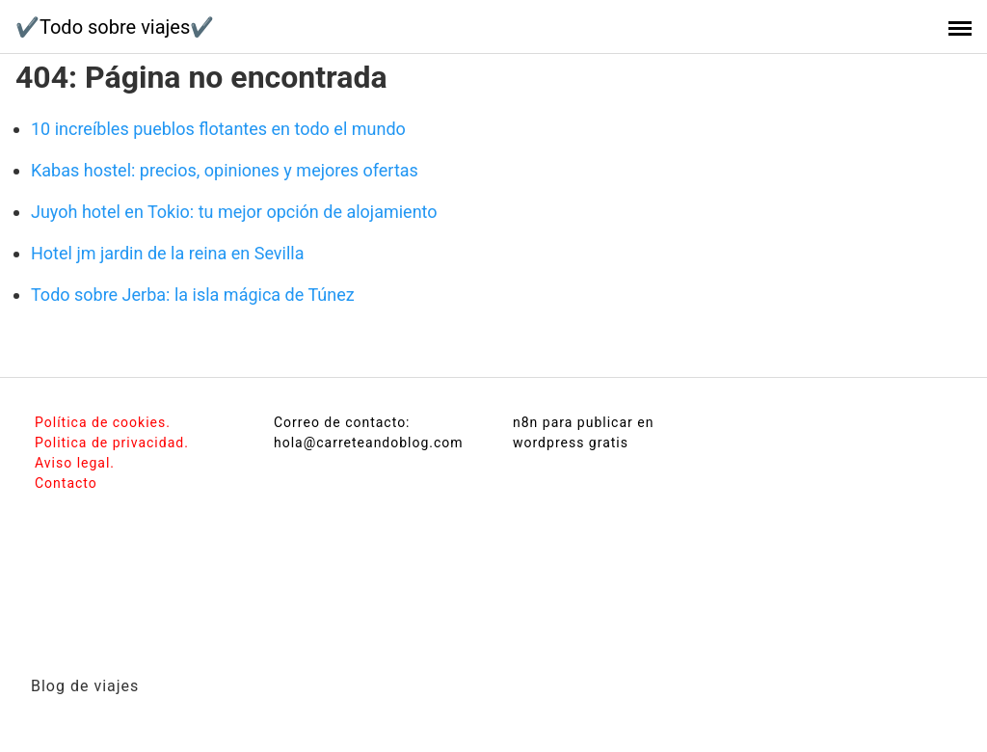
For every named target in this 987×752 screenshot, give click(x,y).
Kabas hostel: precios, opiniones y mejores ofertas (224, 170)
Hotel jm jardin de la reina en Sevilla (167, 253)
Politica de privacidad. (112, 442)
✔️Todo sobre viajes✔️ (114, 27)
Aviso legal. (75, 462)
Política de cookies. (103, 422)
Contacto (66, 483)
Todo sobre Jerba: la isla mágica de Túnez (193, 294)
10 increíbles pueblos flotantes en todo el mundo (218, 129)
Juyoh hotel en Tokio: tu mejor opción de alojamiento (234, 211)
